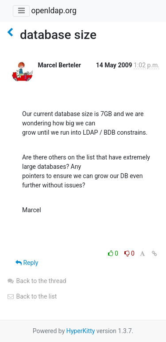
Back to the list (32, 296)
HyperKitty (80, 330)
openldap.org (53, 10)
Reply (26, 262)
